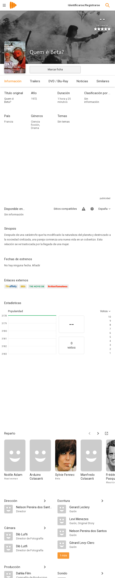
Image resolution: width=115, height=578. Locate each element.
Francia (8, 121)
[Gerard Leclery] (90, 507)
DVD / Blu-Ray (58, 81)
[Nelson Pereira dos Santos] (34, 507)
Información (12, 81)
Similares (103, 81)
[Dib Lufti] (34, 534)
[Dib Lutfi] (34, 546)
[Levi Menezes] (90, 519)
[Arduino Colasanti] (42, 462)
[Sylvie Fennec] (68, 462)
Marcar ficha (55, 69)
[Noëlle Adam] (17, 462)
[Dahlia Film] (34, 573)
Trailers (35, 81)
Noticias (82, 81)
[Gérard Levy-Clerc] (90, 542)
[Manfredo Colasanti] (93, 462)
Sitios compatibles (65, 208)
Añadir (36, 265)
